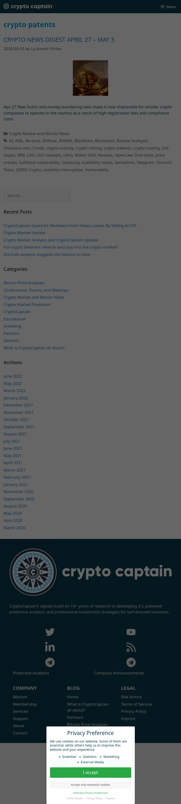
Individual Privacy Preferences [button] (90, 792)
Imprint (110, 797)
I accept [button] (90, 771)
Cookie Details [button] (75, 797)
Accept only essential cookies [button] (90, 784)
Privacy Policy (94, 797)
